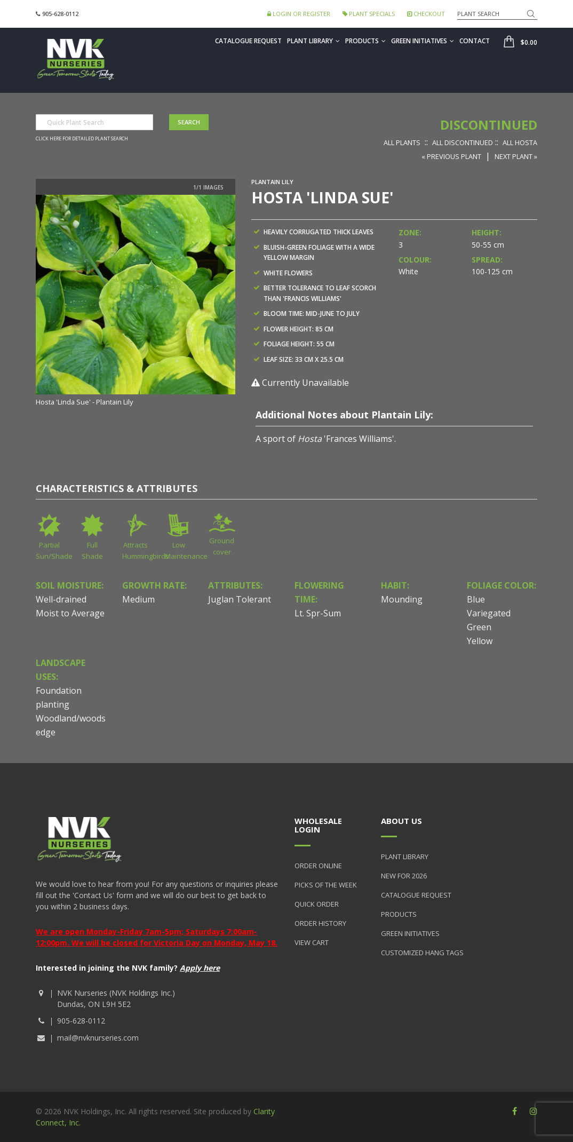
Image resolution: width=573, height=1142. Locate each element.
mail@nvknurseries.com (98, 1038)
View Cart (312, 942)
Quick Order (317, 904)
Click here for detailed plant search (82, 139)
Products (365, 40)
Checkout (426, 14)
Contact (474, 40)
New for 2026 (404, 876)
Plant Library (313, 40)
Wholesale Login (318, 825)
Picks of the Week (326, 885)
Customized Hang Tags (422, 952)
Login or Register (298, 14)
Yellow (479, 641)
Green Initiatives (422, 40)
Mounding (402, 599)
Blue (476, 599)
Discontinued (488, 124)
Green (479, 627)
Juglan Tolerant (239, 599)
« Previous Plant (451, 156)
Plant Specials (369, 14)
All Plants (402, 142)
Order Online (318, 865)
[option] (135, 301)
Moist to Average (70, 613)
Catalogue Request (248, 40)
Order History (320, 923)
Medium (138, 599)
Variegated (489, 613)
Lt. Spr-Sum (318, 613)
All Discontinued (462, 142)
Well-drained (61, 599)
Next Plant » (516, 156)
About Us (401, 820)
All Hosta (520, 142)
